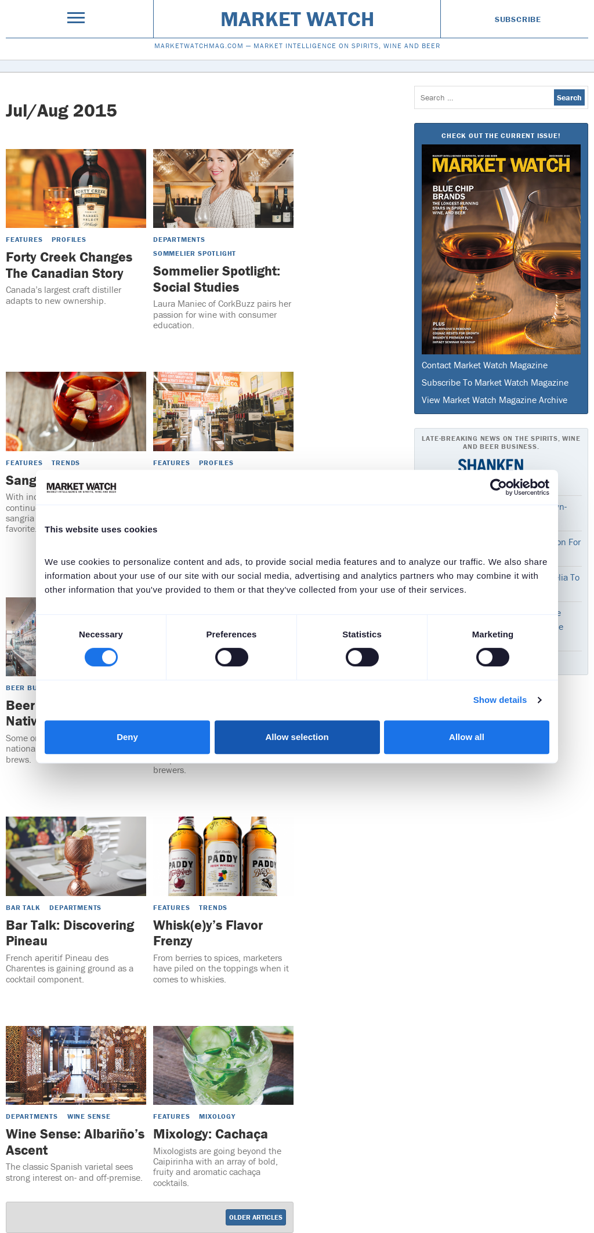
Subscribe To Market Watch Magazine (495, 382)
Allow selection (296, 737)
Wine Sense (89, 1116)
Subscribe (518, 19)
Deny (127, 737)
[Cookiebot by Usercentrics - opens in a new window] (498, 487)
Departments (179, 239)
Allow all (466, 737)
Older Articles (255, 1217)
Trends (66, 462)
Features (24, 239)
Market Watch (297, 18)
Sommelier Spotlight (194, 253)
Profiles (69, 239)
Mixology (217, 1116)
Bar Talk (23, 907)
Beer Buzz (26, 687)
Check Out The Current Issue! (500, 135)
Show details (500, 700)
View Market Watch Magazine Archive (494, 399)
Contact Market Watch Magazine (485, 365)
